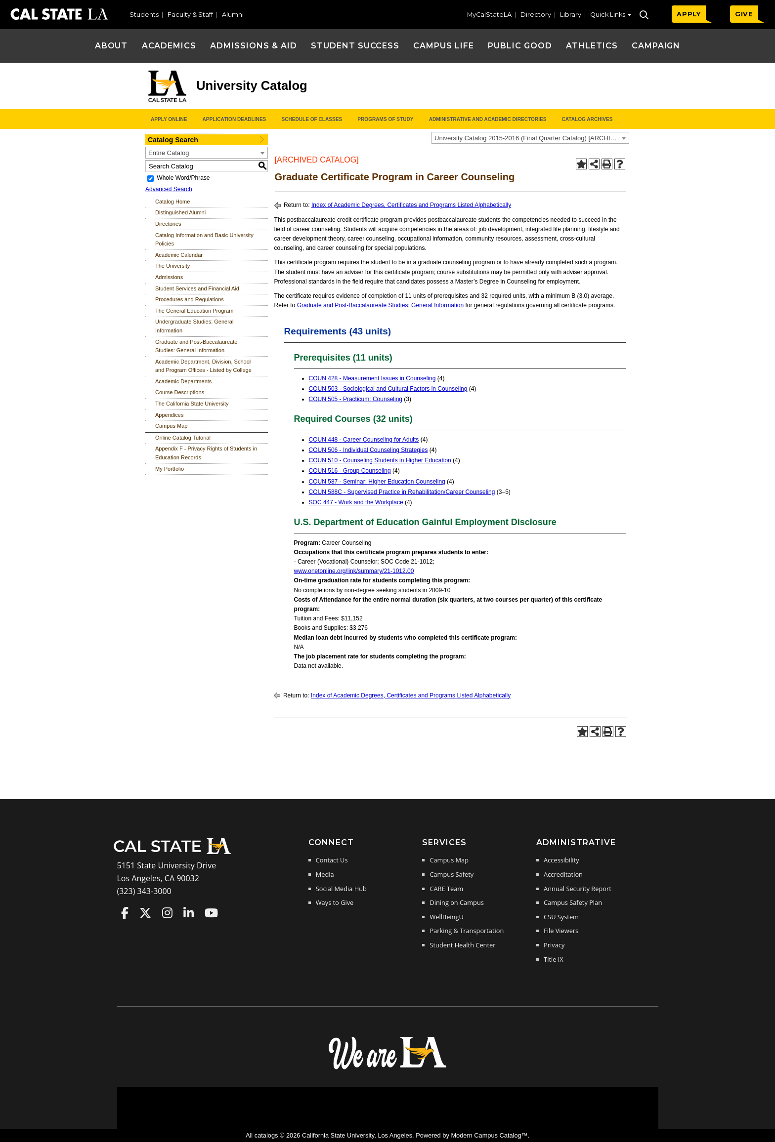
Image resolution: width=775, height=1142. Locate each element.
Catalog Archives (586, 119)
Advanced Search (168, 189)
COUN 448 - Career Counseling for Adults (364, 439)
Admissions (169, 277)
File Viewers (561, 930)
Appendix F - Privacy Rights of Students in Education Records (206, 453)
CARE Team (446, 888)
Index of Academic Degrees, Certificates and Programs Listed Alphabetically (411, 205)
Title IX (553, 959)
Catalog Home (172, 201)
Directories (168, 224)
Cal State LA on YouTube (211, 913)
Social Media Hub (341, 888)
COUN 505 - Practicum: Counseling (355, 399)
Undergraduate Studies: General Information (194, 326)
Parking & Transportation (467, 930)
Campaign (656, 45)
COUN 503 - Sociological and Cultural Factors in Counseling (388, 388)
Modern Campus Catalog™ (489, 1135)
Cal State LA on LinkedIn (188, 913)
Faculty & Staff (190, 14)
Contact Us (332, 860)
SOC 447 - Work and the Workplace (356, 502)
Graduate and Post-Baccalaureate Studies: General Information (196, 346)
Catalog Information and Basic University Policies (204, 239)
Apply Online (169, 119)
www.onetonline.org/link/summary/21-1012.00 (354, 571)
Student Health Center (462, 944)
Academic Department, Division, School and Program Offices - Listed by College (203, 366)
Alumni (233, 14)
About (111, 45)
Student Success (355, 45)
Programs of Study (385, 119)
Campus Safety (452, 874)
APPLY (689, 14)
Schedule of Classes (311, 119)
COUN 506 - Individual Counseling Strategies (368, 450)
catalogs (266, 1135)
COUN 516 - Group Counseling (350, 470)
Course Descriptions (179, 392)
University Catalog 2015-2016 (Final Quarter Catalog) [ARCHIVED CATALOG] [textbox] (531, 138)
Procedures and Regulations (189, 299)
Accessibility (561, 860)
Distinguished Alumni (180, 212)
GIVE (744, 14)
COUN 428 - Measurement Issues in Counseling (372, 378)
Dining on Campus (456, 902)
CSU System (561, 916)
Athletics (592, 45)
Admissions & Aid (253, 45)
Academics (169, 45)
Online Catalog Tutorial (183, 438)
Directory (535, 14)
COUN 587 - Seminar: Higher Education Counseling (377, 481)
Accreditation (563, 874)
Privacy (554, 944)
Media (325, 874)
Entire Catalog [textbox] (168, 153)
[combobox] (530, 138)
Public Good (520, 45)
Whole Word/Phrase (183, 177)
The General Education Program (194, 311)
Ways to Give (334, 902)
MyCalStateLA (489, 14)
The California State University (192, 404)
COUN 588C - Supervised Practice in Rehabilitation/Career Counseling (402, 492)
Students (144, 14)
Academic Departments (183, 381)
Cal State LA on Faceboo (125, 913)
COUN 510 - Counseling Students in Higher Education (380, 460)
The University (172, 266)
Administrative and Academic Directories (488, 119)
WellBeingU (446, 916)
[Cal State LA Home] (175, 853)
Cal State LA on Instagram (167, 913)
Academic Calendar (179, 255)
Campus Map (171, 426)
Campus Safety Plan (573, 902)
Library (570, 14)
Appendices (169, 415)
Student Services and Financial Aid (197, 288)
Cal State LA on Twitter (145, 913)
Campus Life (443, 45)
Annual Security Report (577, 888)
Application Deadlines (234, 119)
